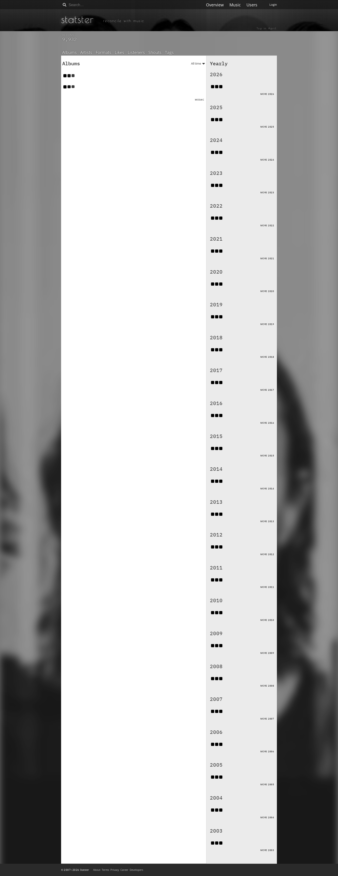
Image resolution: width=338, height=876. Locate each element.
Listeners (136, 52)
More (267, 94)
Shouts (155, 52)
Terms (105, 869)
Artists (86, 52)
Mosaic (199, 99)
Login (273, 5)
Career (124, 869)
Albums (69, 52)
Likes (119, 52)
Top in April (266, 28)
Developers (136, 869)
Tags (169, 52)
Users (251, 5)
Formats (103, 52)
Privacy (114, 869)
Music (235, 5)
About (96, 869)
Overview (215, 5)
